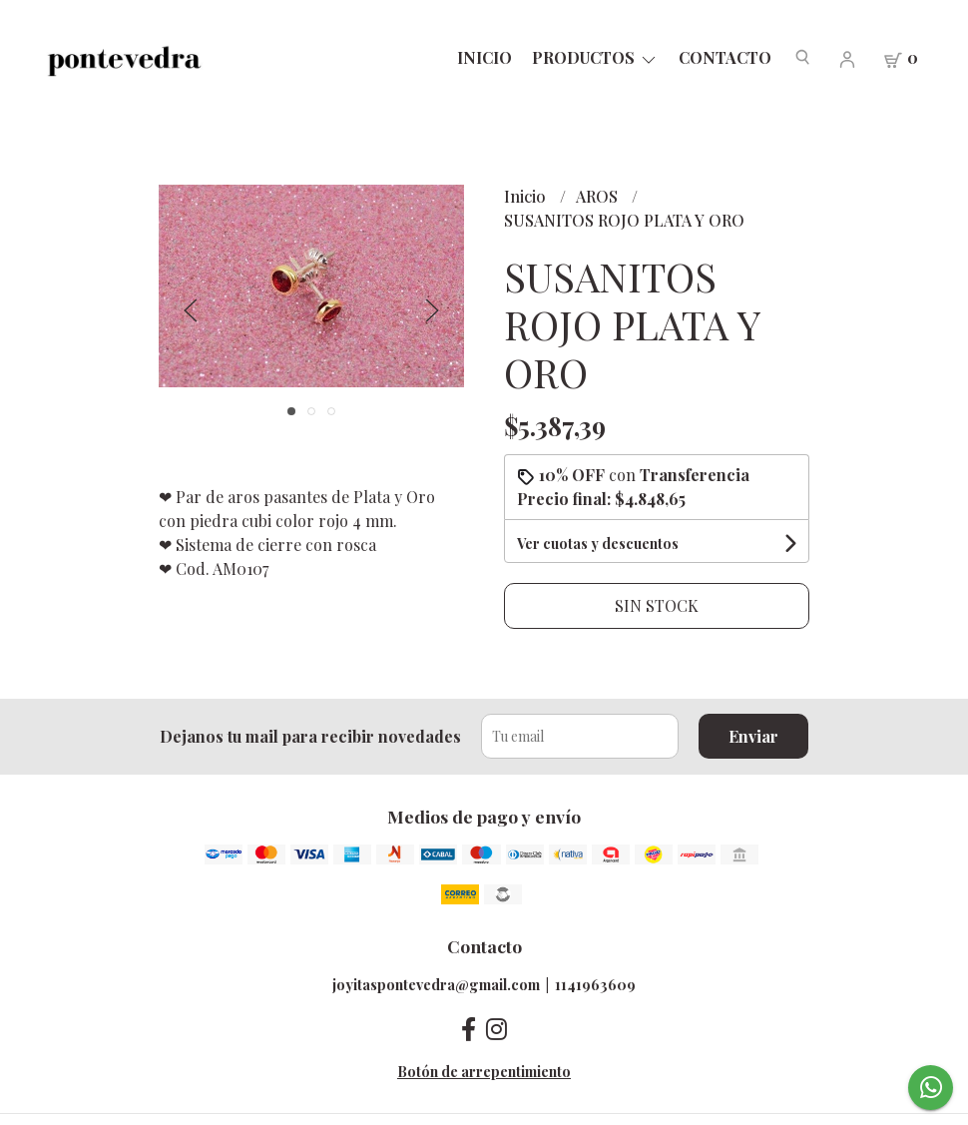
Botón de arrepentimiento (484, 1071)
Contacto (725, 57)
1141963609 (595, 984)
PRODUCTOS (595, 57)
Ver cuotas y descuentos (598, 543)
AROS (599, 196)
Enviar (753, 736)
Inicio (484, 57)
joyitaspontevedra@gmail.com (436, 984)
